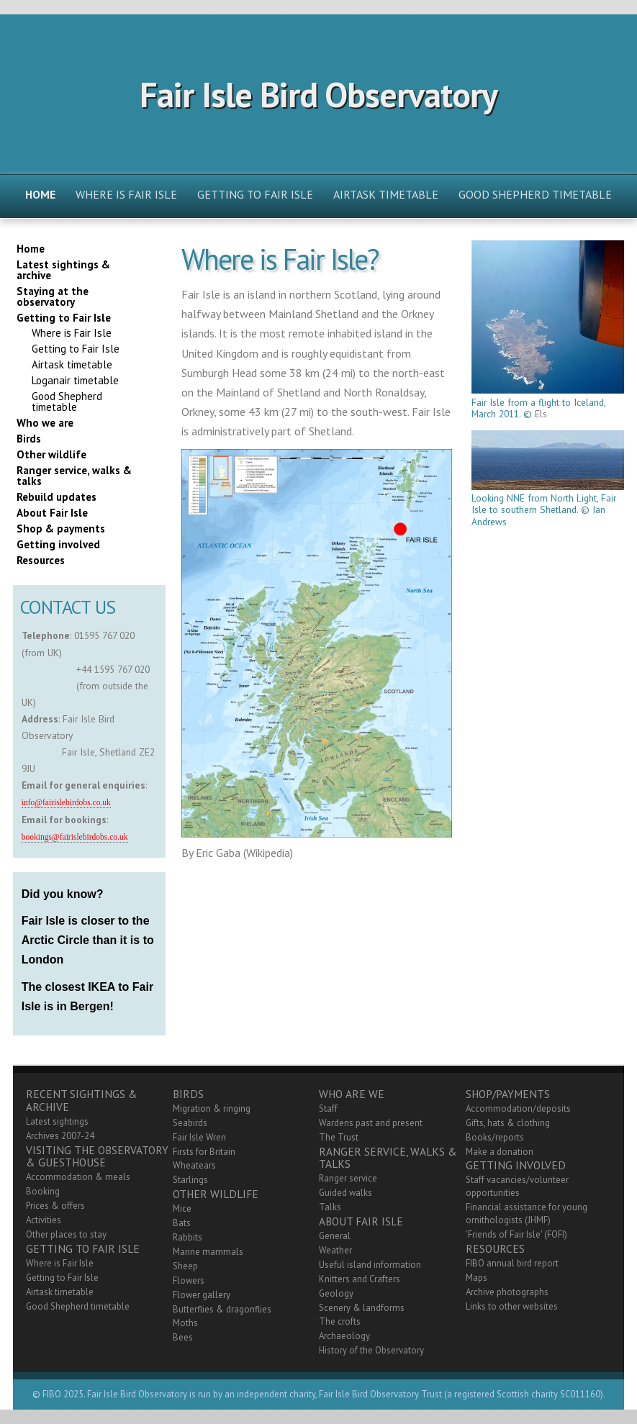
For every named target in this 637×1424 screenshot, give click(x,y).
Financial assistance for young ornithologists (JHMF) (526, 1213)
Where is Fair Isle (126, 194)
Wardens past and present (371, 1123)
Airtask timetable (385, 194)
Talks (330, 1207)
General (335, 1236)
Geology (336, 1293)
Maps (476, 1277)
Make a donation (499, 1152)
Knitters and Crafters (359, 1279)
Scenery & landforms (362, 1308)
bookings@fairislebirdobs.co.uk (75, 837)
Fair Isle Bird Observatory (318, 94)
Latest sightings (57, 1121)
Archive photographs (507, 1292)
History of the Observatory (371, 1350)
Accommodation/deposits (518, 1108)
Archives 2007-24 (60, 1136)
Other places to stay (66, 1234)
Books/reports (495, 1137)
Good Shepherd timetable (535, 194)
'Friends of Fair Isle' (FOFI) (516, 1234)
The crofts (340, 1321)
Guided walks (345, 1193)
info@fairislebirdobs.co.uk (66, 802)
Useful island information (370, 1265)
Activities (43, 1220)
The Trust (338, 1137)
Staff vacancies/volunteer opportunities (517, 1186)
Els (541, 413)
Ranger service (348, 1178)
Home (40, 194)
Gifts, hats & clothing (508, 1123)
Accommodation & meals (78, 1177)
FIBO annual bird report (512, 1263)
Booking (43, 1191)
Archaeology (344, 1336)
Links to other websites (512, 1306)
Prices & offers (55, 1205)
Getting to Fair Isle (255, 194)
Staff (328, 1108)
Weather (335, 1250)
